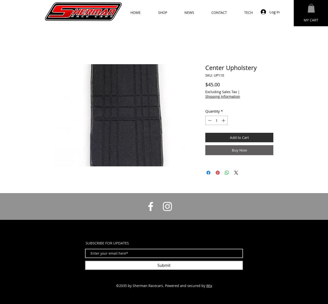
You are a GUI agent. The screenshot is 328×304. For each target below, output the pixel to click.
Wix (209, 285)
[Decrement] (209, 120)
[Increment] (224, 120)
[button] (311, 8)
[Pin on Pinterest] (218, 173)
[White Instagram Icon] (167, 206)
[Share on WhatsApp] (227, 173)
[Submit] (164, 265)
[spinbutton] (217, 120)
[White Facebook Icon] (151, 206)
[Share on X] (236, 173)
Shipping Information (222, 96)
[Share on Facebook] (208, 173)
